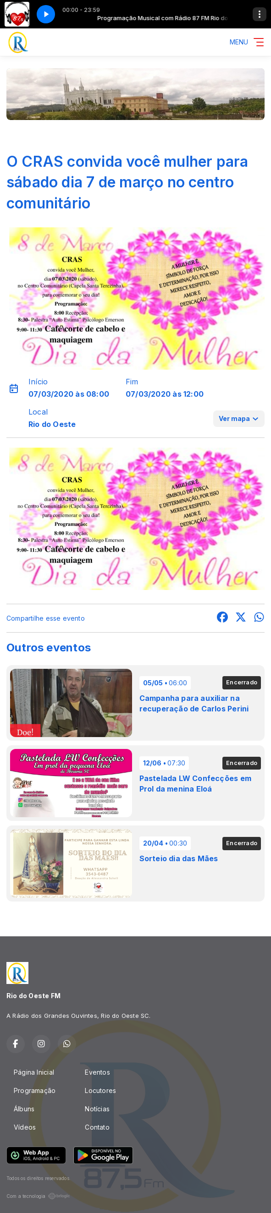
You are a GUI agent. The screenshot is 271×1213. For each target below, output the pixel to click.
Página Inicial (34, 1072)
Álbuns (24, 1109)
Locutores (100, 1090)
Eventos (97, 1072)
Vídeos (25, 1127)
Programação (34, 1090)
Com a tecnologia (38, 1196)
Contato (97, 1127)
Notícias (97, 1109)
